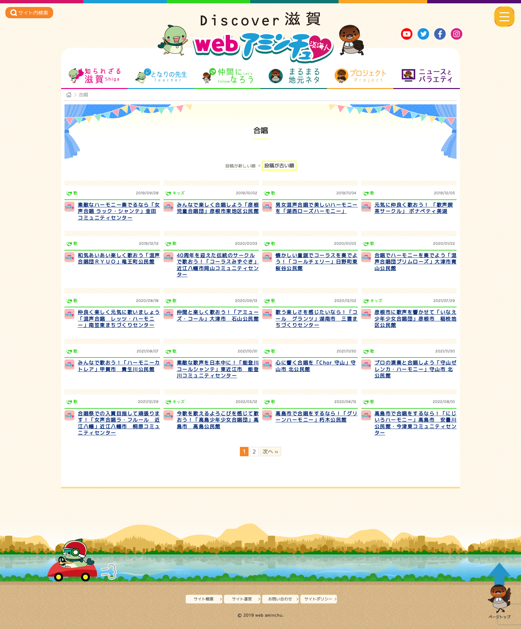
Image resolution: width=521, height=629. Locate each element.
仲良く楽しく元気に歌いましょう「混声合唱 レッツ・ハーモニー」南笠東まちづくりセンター (119, 319)
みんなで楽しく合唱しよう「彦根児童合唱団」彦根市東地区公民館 (218, 208)
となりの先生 (161, 75)
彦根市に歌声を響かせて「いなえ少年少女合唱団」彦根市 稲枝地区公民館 (415, 319)
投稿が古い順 (279, 165)
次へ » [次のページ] (270, 451)
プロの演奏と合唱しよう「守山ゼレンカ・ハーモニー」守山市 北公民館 (415, 369)
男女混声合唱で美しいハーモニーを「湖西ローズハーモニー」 (316, 208)
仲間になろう (227, 75)
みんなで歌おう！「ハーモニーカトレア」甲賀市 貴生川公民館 (119, 366)
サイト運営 (242, 599)
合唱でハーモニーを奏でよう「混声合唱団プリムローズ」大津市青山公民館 (415, 262)
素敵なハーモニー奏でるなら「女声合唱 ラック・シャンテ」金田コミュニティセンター (119, 211)
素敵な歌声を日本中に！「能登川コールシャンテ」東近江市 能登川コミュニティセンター (218, 369)
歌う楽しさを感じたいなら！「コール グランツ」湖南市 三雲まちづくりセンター (316, 319)
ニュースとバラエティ (427, 75)
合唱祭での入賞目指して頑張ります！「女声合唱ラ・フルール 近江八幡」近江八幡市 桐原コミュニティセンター (119, 423)
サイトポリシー (318, 599)
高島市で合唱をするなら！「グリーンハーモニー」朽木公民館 (316, 417)
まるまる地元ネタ (294, 75)
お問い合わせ (280, 599)
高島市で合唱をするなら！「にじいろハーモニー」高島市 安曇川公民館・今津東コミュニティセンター (415, 423)
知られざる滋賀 (94, 75)
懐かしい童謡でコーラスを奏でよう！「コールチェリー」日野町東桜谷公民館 (316, 262)
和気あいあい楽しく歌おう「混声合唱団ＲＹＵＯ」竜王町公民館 (119, 258)
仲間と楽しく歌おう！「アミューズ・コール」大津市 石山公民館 (218, 315)
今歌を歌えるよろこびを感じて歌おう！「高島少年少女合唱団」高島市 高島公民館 (218, 420)
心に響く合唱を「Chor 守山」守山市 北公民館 (315, 366)
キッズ (178, 193)
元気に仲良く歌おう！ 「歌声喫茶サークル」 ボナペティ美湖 (413, 208)
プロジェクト (360, 75)
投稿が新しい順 (240, 166)
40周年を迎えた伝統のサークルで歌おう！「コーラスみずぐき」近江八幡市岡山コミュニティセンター (218, 265)
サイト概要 (204, 599)
